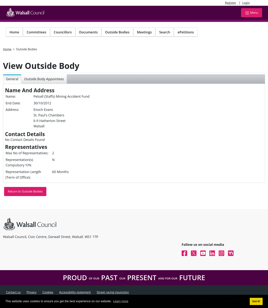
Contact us (13, 292)
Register (230, 3)
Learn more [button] (120, 301)
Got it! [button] (256, 301)
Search (164, 32)
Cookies (47, 292)
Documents (88, 32)
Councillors (63, 32)
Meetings (144, 32)
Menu (251, 13)
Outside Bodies (117, 32)
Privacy (31, 292)
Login (246, 3)
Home (14, 32)
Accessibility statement (75, 292)
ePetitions (186, 32)
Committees (36, 32)
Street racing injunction (113, 292)
